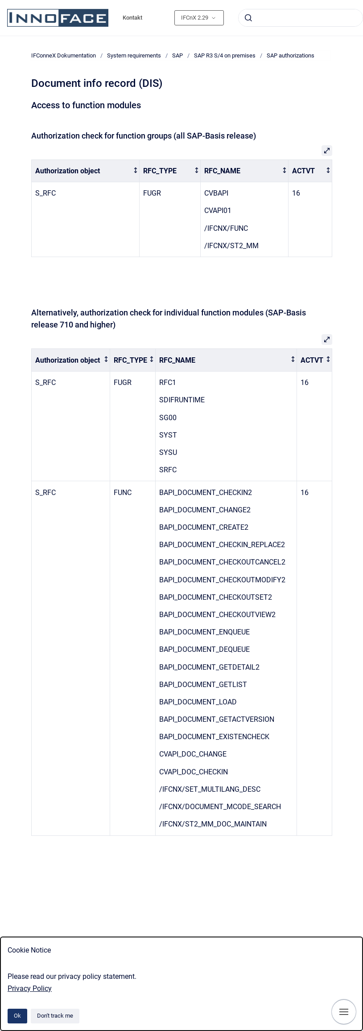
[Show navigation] (344, 1012)
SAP (177, 55)
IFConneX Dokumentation (63, 55)
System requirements (134, 55)
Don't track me (55, 1015)
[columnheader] (85, 171)
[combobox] (301, 17)
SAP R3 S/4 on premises (225, 55)
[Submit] (248, 18)
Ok (17, 1015)
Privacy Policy (30, 988)
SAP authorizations (290, 55)
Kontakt (132, 17)
